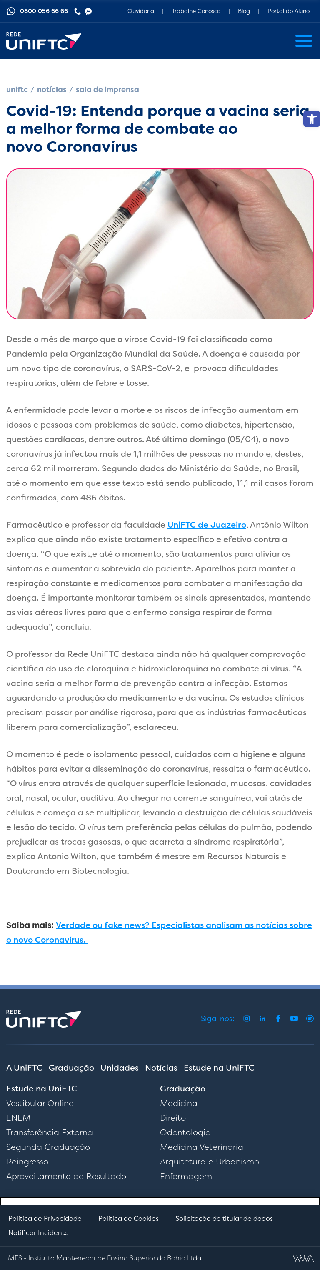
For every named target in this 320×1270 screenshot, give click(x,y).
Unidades (119, 1067)
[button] (311, 119)
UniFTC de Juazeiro (207, 524)
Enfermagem (186, 1176)
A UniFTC (24, 1067)
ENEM (18, 1117)
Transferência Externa (49, 1132)
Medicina (179, 1103)
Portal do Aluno (289, 11)
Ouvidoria (141, 11)
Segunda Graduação (48, 1147)
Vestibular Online (40, 1103)
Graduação (71, 1067)
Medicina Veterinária (201, 1147)
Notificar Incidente (38, 1232)
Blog (244, 11)
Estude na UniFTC (219, 1067)
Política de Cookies (128, 1218)
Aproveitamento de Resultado (66, 1176)
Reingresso (27, 1161)
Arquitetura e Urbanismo (209, 1161)
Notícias (161, 1067)
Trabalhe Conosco (196, 11)
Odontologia (185, 1132)
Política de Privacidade (45, 1218)
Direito (173, 1117)
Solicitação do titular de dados (224, 1218)
